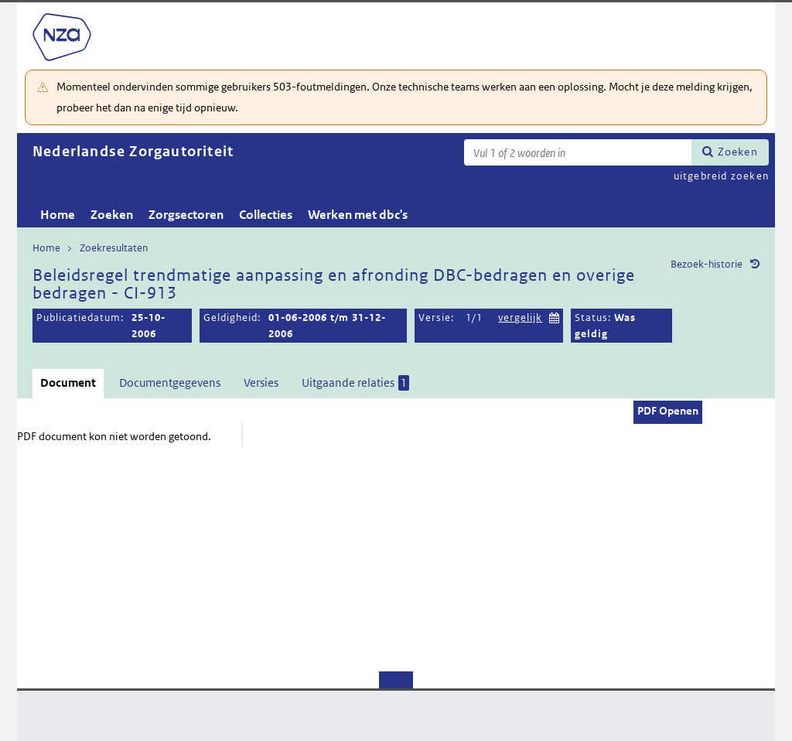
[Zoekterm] (577, 152)
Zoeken (738, 152)
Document (68, 382)
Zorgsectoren (186, 215)
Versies (261, 382)
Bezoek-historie (706, 264)
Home (57, 215)
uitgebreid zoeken (721, 176)
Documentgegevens (169, 382)
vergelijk (520, 317)
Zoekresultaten (114, 247)
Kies (554, 316)
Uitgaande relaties (355, 383)
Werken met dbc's (358, 215)
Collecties (265, 215)
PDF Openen (667, 411)
